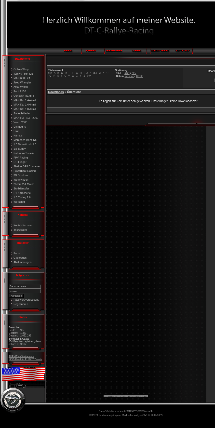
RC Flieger (20, 161)
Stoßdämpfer (21, 188)
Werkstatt (19, 201)
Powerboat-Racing (24, 170)
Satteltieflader (21, 113)
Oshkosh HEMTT (23, 95)
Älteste (139, 76)
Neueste (129, 76)
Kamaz (17, 135)
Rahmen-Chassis (23, 153)
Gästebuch (20, 257)
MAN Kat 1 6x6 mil (24, 104)
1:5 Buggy (19, 148)
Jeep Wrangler (22, 82)
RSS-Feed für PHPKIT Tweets (25, 359)
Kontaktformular (23, 225)
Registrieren (20, 304)
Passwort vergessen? (26, 299)
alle (50, 73)
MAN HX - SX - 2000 (25, 117)
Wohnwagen (20, 179)
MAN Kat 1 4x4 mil (24, 100)
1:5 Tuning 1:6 (22, 197)
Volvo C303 (20, 122)
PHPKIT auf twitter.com (21, 356)
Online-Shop (20, 69)
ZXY (134, 73)
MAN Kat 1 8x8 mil (24, 108)
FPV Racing (20, 157)
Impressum (20, 229)
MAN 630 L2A (21, 78)
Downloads (56, 92)
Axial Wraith (20, 86)
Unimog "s (19, 126)
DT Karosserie (22, 192)
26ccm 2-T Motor (23, 184)
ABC (127, 73)
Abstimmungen (22, 262)
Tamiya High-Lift (23, 73)
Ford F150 (19, 91)
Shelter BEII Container (26, 166)
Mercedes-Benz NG (25, 139)
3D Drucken (20, 175)
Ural (15, 131)
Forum (17, 253)
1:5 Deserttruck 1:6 (24, 144)
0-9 (89, 75)
